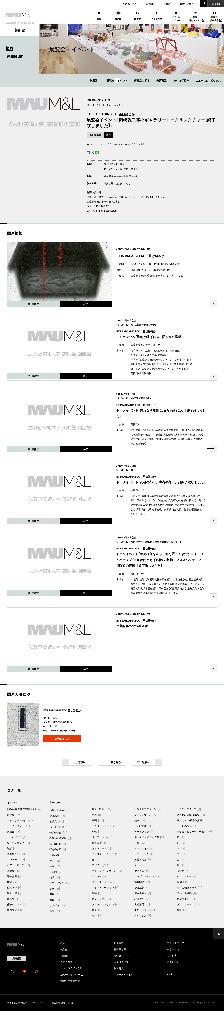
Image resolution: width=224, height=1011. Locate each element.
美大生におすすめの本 (120, 144)
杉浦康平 (141, 898)
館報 (181, 910)
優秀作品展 (58, 832)
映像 (97, 831)
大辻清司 (142, 904)
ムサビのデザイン (147, 876)
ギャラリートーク (98, 144)
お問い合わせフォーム (99, 197)
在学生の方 (151, 3)
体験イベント (16, 904)
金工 (139, 865)
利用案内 (95, 80)
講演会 (13, 831)
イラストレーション (105, 887)
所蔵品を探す (142, 80)
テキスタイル (143, 848)
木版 (54, 899)
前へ (148, 762)
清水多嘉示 (142, 893)
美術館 (64, 949)
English (171, 974)
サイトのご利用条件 (17, 1002)
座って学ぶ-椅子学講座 (191, 820)
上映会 (13, 870)
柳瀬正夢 (141, 887)
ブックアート (101, 848)
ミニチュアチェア (189, 809)
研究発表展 (57, 849)
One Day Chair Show (191, 814)
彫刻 (143, 144)
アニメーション (103, 826)
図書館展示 (16, 854)
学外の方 (168, 3)
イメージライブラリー (72, 968)
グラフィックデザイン (107, 870)
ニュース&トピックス (208, 80)
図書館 (64, 955)
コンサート (16, 859)
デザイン (100, 865)
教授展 (56, 821)
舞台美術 (99, 842)
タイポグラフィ (103, 882)
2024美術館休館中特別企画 (24, 809)
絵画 (55, 866)
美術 (136, 144)
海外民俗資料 (187, 893)
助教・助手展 (59, 810)
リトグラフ (58, 905)
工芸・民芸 (143, 859)
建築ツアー (15, 882)
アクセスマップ (130, 3)
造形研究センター (71, 974)
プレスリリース (188, 904)
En (216, 3)
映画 (98, 820)
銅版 (53, 894)
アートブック (143, 831)
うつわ (182, 870)
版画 (54, 888)
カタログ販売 (181, 80)
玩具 (97, 915)
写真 (97, 814)
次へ (76, 762)
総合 (62, 943)
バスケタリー (187, 876)
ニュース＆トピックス (126, 974)
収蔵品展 (56, 855)
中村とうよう (144, 910)
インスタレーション (106, 854)
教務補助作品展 (60, 838)
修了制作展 (57, 843)
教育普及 (161, 80)
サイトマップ (39, 1002)
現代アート (100, 837)
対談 (12, 848)
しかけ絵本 (142, 826)
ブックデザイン (145, 814)
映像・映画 (101, 809)
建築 (139, 842)
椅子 (97, 910)
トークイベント (18, 826)
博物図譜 (142, 882)
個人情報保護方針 (62, 1002)
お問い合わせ (186, 3)
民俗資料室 (66, 962)
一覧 (112, 762)
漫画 (97, 893)
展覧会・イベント (117, 80)
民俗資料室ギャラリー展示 (194, 831)
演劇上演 (14, 893)
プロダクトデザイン (106, 904)
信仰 (182, 882)
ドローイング (59, 883)
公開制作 (14, 887)
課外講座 (14, 876)
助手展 (56, 827)
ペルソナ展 (142, 915)
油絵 (54, 877)
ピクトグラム (101, 898)
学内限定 (14, 910)
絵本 (139, 820)
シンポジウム (17, 837)
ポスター (99, 876)
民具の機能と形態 (189, 887)
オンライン (186, 898)
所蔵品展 (57, 815)
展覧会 (14, 814)
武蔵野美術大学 (70, 980)
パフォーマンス (18, 865)
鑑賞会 (13, 898)
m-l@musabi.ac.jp (107, 210)
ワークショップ (18, 842)
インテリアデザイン (147, 809)
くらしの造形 (187, 826)
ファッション (143, 854)
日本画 (55, 871)
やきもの (141, 870)
